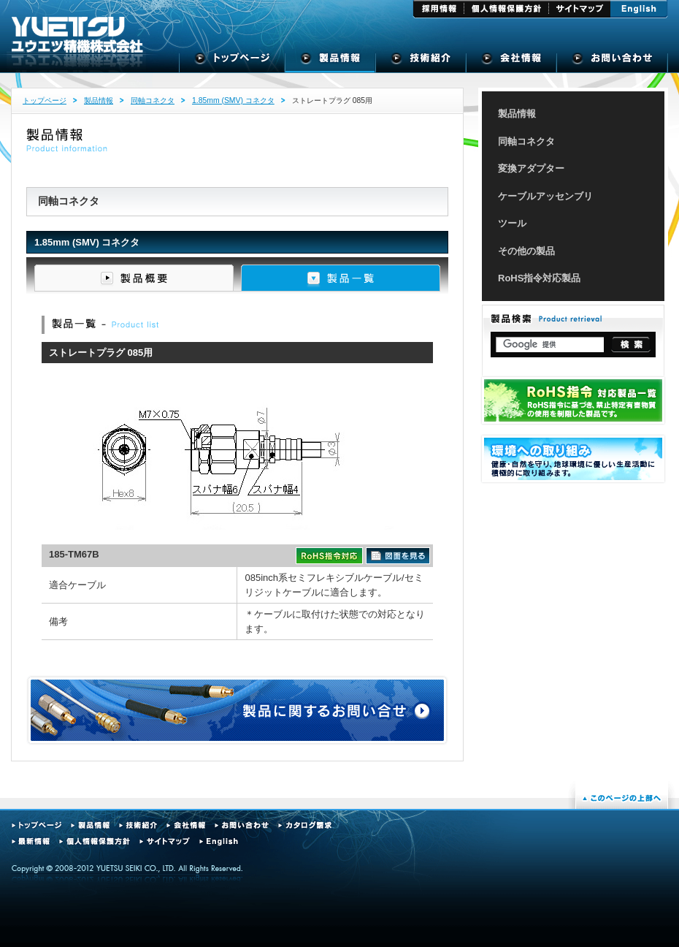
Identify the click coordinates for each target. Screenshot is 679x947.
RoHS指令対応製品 (539, 278)
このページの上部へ (622, 798)
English (639, 9)
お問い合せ (612, 62)
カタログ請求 (304, 825)
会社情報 (186, 825)
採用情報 (438, 9)
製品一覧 (340, 278)
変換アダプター (531, 168)
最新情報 (30, 841)
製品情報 (330, 62)
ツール (512, 223)
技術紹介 (421, 62)
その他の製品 (526, 251)
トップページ (232, 62)
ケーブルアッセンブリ (545, 196)
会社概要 (511, 62)
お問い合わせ (241, 825)
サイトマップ (579, 9)
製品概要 (134, 278)
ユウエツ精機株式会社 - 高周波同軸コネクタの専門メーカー (77, 35)
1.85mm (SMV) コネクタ (233, 100)
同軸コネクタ (152, 100)
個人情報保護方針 (506, 9)
